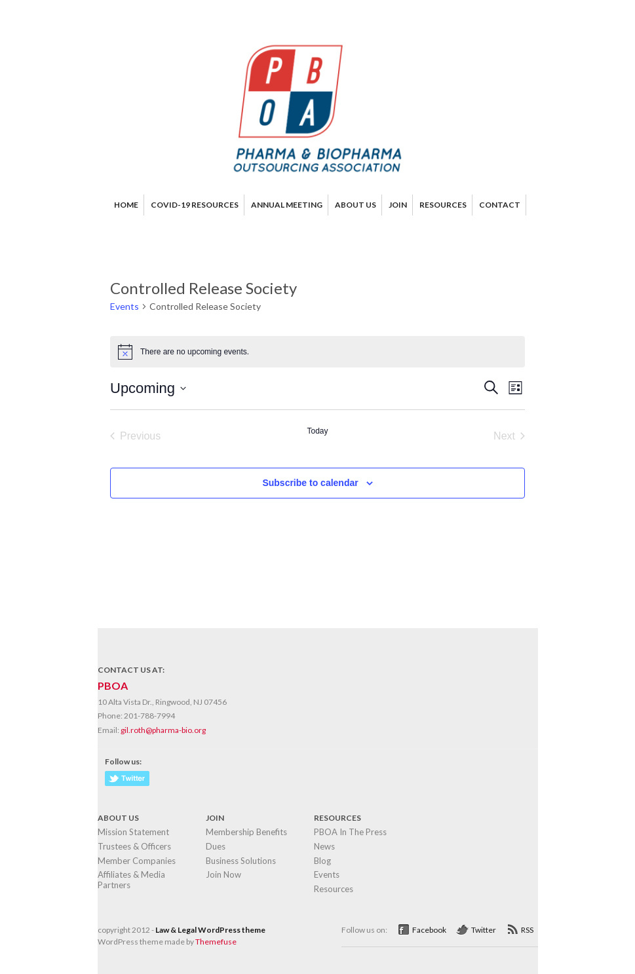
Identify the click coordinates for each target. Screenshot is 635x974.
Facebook (429, 930)
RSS (527, 930)
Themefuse (216, 941)
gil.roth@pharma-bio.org (163, 730)
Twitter (483, 930)
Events (124, 306)
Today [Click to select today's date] (317, 431)
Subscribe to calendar (310, 483)
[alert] (317, 351)
